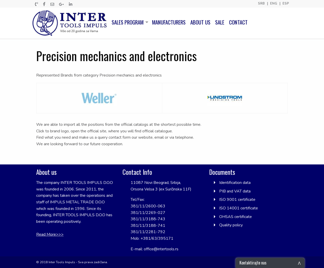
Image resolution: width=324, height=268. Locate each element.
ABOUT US (200, 22)
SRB (261, 3)
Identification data (235, 182)
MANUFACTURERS (169, 22)
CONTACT (238, 22)
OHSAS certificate (235, 217)
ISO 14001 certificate (238, 208)
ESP (285, 3)
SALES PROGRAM (128, 22)
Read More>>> (50, 234)
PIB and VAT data (235, 191)
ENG (273, 3)
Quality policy (231, 225)
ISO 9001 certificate (237, 199)
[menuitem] (70, 23)
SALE (219, 22)
